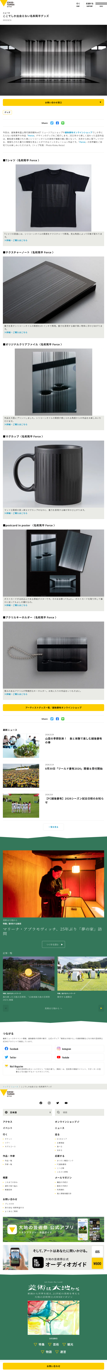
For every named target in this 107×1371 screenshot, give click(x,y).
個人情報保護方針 (64, 1193)
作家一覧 (8, 1164)
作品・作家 (9, 1156)
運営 (63, 1352)
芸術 (56, 1344)
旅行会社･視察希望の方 (14, 1207)
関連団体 (8, 1189)
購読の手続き (62, 1182)
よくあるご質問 (11, 1211)
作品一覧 (8, 1160)
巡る (57, 1134)
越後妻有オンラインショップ (78, 132)
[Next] (101, 1008)
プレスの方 (9, 1203)
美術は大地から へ (53, 1008)
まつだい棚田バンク (65, 1160)
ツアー (7, 1142)
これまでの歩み (11, 1182)
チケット (8, 1139)
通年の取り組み (11, 1186)
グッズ (7, 112)
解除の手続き (62, 1186)
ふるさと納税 (62, 1172)
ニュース (6, 13)
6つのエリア (62, 1139)
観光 (70, 1344)
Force (31, 135)
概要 (5, 1177)
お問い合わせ (10, 1199)
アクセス (7, 1121)
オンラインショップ (66, 1121)
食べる (59, 1146)
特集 (42, 1344)
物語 (49, 1352)
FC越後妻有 (61, 1164)
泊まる (59, 1150)
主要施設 (60, 1142)
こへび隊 (60, 1168)
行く (5, 1134)
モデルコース (10, 1146)
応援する (60, 1156)
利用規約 (60, 1189)
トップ (5, 1086)
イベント (7, 1128)
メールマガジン (63, 1177)
